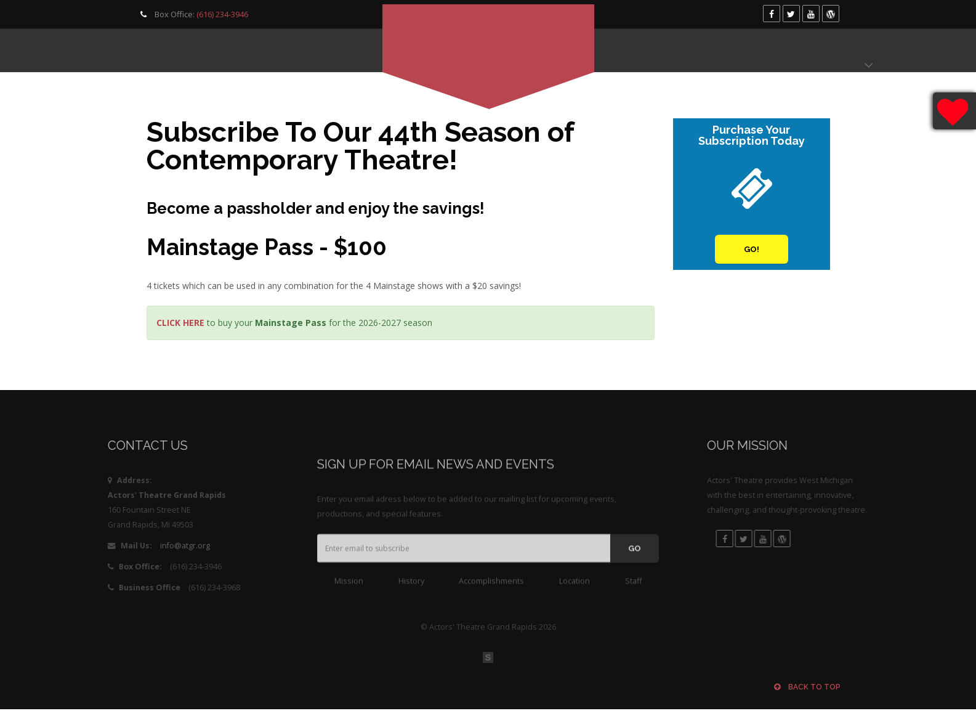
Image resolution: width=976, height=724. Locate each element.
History (411, 588)
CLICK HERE (180, 322)
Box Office (762, 50)
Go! (751, 249)
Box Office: (192, 14)
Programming (168, 50)
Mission (348, 588)
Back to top (807, 687)
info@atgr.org (141, 545)
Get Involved (269, 50)
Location (574, 588)
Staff (633, 588)
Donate (836, 50)
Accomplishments (491, 588)
